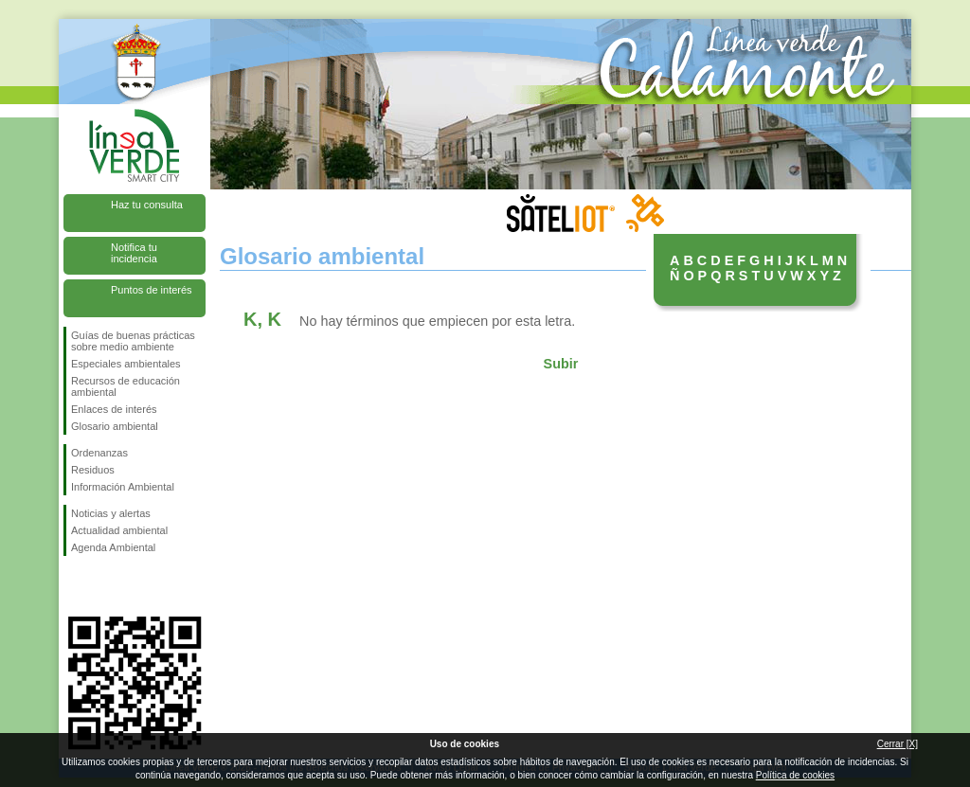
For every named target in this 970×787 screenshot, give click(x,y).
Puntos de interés (151, 289)
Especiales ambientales (126, 363)
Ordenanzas (99, 452)
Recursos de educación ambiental (125, 386)
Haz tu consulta (147, 204)
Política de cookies (795, 775)
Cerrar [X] (897, 744)
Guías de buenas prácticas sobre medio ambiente (133, 341)
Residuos (93, 469)
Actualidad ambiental (119, 530)
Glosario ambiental (114, 426)
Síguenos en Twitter (106, 586)
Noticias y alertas (111, 513)
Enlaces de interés (114, 409)
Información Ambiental (122, 486)
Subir (561, 363)
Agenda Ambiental (113, 547)
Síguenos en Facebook (74, 586)
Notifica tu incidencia (134, 252)
